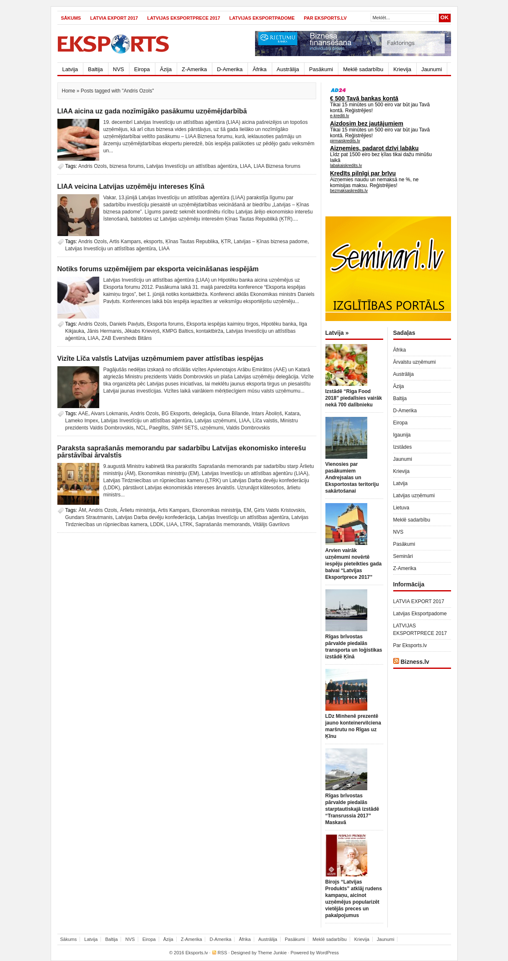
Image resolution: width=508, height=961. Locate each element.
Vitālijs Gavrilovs (271, 524)
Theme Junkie (272, 952)
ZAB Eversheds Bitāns (126, 338)
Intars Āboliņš (266, 413)
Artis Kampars (125, 241)
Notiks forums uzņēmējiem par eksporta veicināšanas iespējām (158, 268)
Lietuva (401, 508)
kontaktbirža (209, 331)
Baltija (95, 69)
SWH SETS (184, 428)
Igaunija (402, 435)
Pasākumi (321, 69)
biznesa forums (127, 166)
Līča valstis (265, 421)
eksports (153, 241)
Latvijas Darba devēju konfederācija (155, 517)
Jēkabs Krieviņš (142, 331)
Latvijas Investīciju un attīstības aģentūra (192, 166)
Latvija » (337, 332)
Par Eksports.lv (325, 18)
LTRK (186, 524)
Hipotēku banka (278, 324)
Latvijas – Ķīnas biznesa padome (270, 241)
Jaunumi (431, 69)
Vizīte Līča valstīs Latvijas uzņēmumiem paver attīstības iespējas (160, 358)
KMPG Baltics (177, 331)
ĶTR (226, 241)
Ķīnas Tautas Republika (191, 241)
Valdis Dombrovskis (248, 428)
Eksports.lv (197, 952)
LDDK (157, 524)
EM (247, 510)
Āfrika (259, 69)
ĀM (82, 510)
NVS (118, 69)
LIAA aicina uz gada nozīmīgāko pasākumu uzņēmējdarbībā (152, 111)
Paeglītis (158, 428)
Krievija (402, 69)
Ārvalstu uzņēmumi (414, 362)
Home (68, 91)
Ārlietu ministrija (137, 510)
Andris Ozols (92, 166)
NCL (141, 428)
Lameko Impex (81, 421)
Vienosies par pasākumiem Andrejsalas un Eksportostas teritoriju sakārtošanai (352, 477)
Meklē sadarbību (363, 69)
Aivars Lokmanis (109, 413)
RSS (222, 952)
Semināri (403, 556)
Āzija (166, 69)
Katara (292, 413)
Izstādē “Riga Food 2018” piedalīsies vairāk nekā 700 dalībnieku (353, 398)
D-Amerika (229, 69)
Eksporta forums (165, 324)
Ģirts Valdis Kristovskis (279, 510)
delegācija (204, 413)
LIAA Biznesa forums (277, 166)
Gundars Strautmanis (89, 517)
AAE (83, 413)
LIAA (245, 166)
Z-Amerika (194, 69)
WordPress (327, 952)
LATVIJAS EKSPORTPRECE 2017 (183, 18)
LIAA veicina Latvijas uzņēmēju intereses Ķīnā (131, 186)
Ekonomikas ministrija (216, 510)
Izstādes (402, 447)
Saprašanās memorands (222, 524)
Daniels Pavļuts (127, 324)
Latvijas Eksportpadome (262, 18)
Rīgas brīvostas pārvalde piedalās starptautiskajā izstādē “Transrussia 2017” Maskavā (352, 809)
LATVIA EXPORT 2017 (114, 18)
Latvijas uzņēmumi (215, 421)
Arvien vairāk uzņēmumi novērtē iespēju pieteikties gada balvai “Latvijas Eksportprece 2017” (353, 563)
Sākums (71, 18)
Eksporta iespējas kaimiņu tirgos (222, 324)
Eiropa (142, 69)
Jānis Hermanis (104, 331)
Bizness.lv (414, 661)
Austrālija (288, 69)
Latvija (70, 69)
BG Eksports (176, 413)
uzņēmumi (211, 428)
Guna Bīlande (233, 413)
